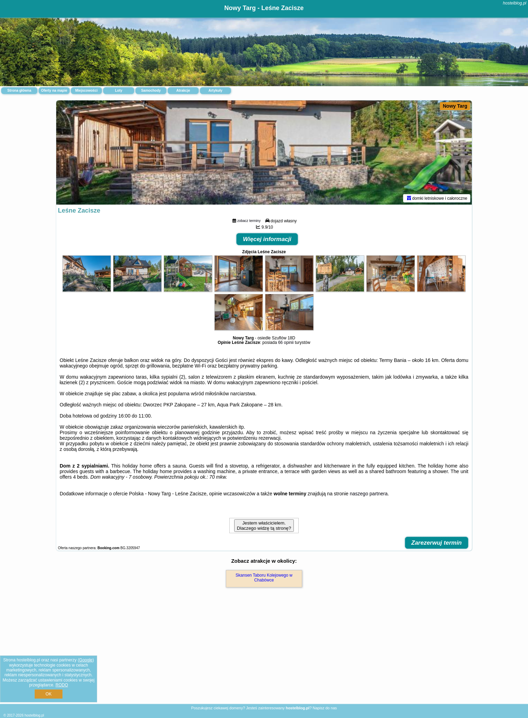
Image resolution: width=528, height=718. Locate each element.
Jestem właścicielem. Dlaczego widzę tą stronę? (264, 525)
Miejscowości (86, 90)
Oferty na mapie (54, 90)
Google (86, 660)
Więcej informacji (267, 239)
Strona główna (19, 90)
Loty (118, 90)
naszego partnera (369, 493)
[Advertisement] (264, 653)
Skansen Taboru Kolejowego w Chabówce (264, 578)
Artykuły (215, 90)
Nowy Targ (455, 106)
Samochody (151, 90)
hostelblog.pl (514, 3)
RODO (62, 685)
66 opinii (286, 342)
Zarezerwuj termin (436, 542)
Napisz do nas (325, 708)
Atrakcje (183, 90)
